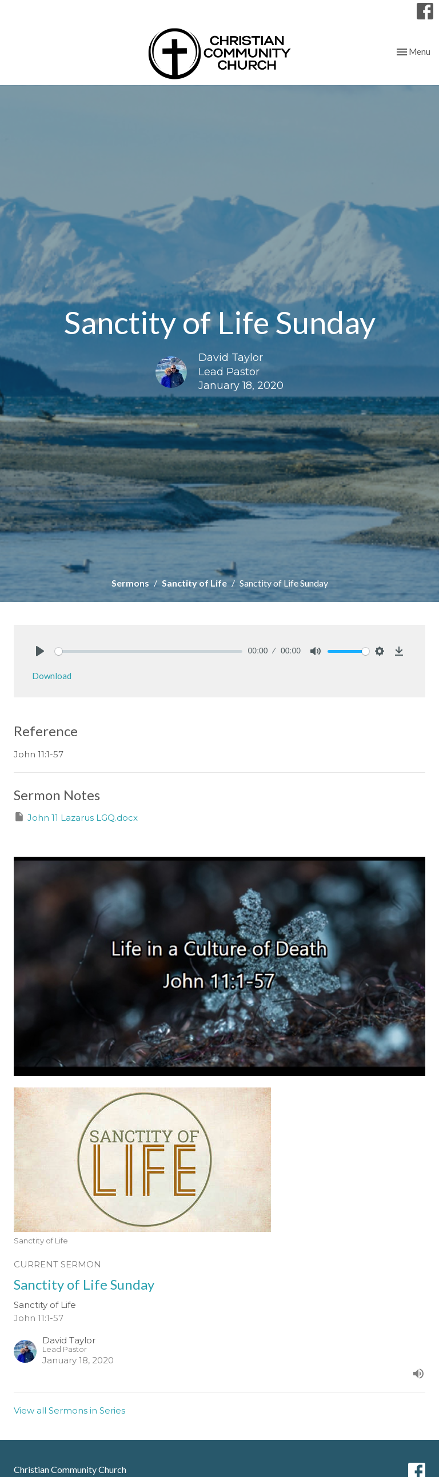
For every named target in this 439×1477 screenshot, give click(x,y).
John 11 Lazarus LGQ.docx (76, 817)
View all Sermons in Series (69, 1410)
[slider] (148, 651)
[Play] (40, 651)
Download (51, 676)
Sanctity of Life (194, 582)
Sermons (130, 582)
